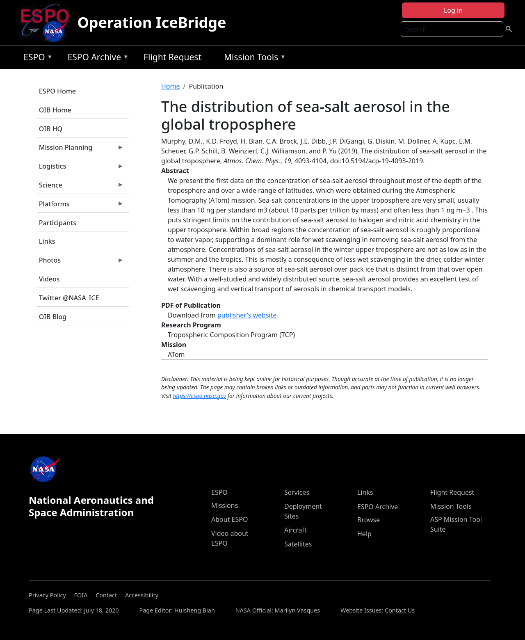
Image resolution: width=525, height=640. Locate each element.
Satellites (298, 544)
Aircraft (295, 530)
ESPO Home (57, 91)
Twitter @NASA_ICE (69, 297)
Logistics (80, 168)
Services (296, 492)
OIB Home (55, 109)
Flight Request (172, 57)
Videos (49, 278)
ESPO (35, 58)
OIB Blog (52, 316)
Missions (224, 505)
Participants (57, 222)
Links (47, 241)
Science (80, 187)
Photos (80, 262)
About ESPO (229, 519)
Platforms (80, 206)
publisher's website (247, 315)
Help (364, 533)
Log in (453, 10)
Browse (368, 519)
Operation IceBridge (151, 22)
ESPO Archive (96, 58)
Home (170, 86)
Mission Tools (253, 58)
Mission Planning (80, 149)
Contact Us (400, 610)
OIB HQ (50, 128)
